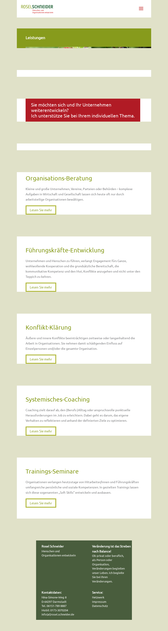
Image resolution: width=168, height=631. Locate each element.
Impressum (99, 601)
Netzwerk (98, 597)
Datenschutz (100, 606)
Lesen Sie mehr (41, 210)
